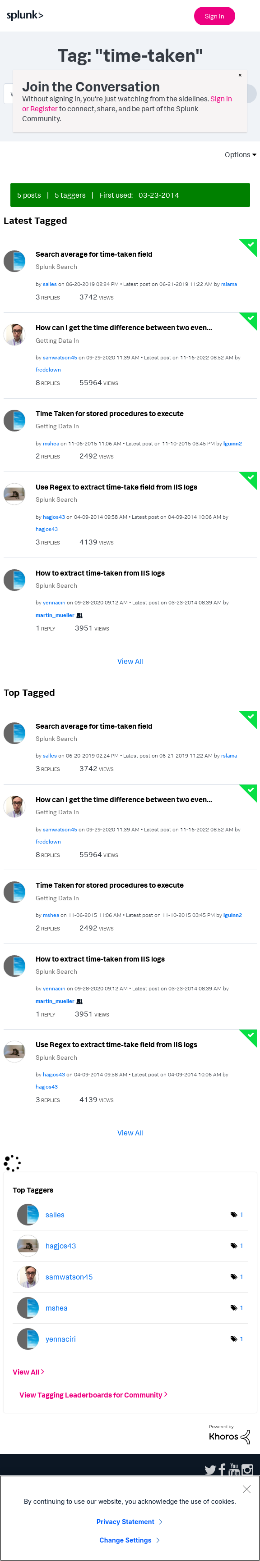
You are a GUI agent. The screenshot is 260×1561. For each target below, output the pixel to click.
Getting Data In (57, 340)
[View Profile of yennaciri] (54, 602)
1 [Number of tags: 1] (241, 1214)
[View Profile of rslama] (229, 284)
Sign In (214, 16)
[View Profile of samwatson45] (60, 357)
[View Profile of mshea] (51, 443)
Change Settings (125, 1540)
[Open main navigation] (247, 15)
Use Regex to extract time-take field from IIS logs (116, 486)
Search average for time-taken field (94, 254)
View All (130, 660)
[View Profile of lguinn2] (232, 443)
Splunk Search (56, 266)
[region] (130, 1518)
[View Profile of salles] (50, 284)
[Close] (246, 1488)
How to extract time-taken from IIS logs (100, 572)
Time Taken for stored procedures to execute (110, 413)
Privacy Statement (125, 1521)
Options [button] (235, 154)
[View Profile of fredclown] (48, 369)
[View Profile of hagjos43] (54, 516)
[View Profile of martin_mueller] (55, 615)
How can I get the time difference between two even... (124, 327)
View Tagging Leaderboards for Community (90, 1394)
